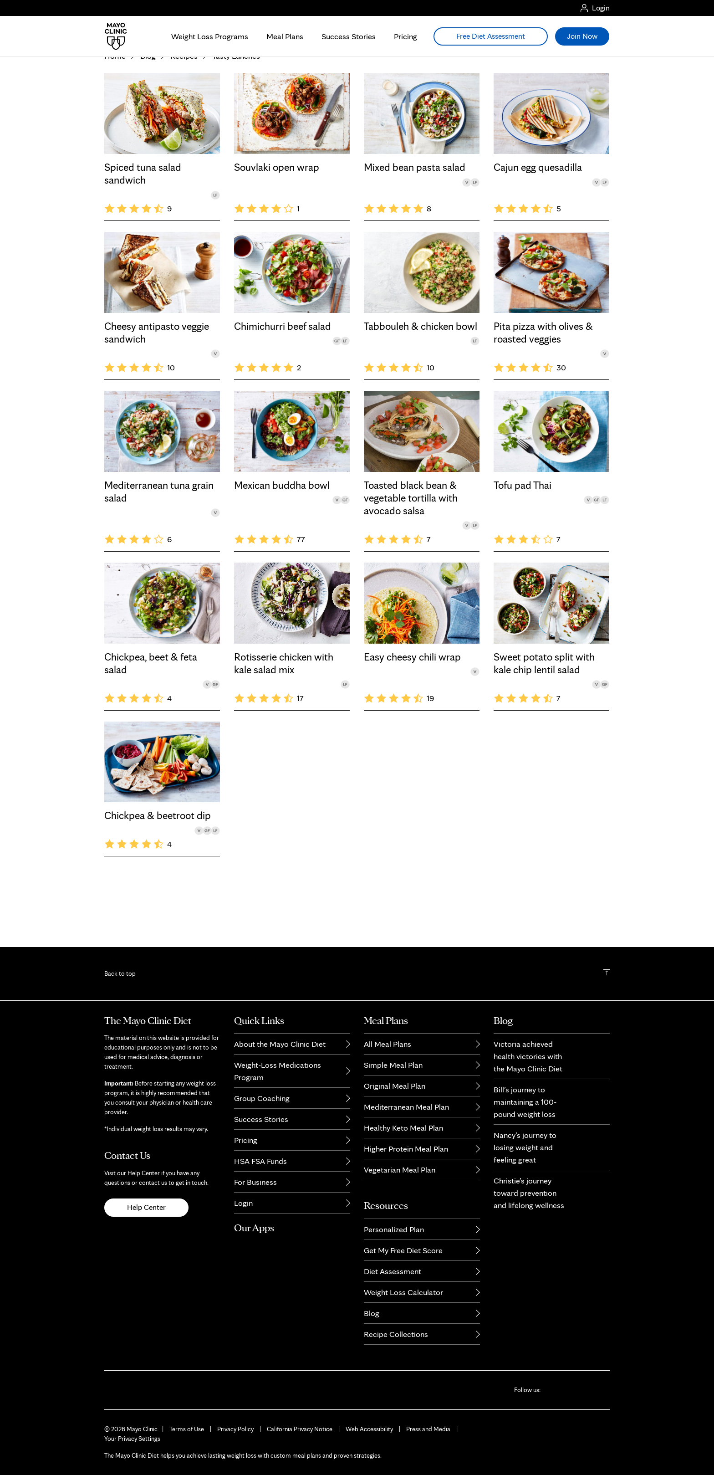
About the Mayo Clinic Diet (280, 1044)
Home (115, 113)
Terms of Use (186, 1429)
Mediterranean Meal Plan (406, 1106)
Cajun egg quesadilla (538, 224)
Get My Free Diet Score (403, 1250)
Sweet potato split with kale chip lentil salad (544, 720)
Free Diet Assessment (490, 36)
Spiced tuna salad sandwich (142, 230)
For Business (255, 1182)
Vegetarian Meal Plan (399, 1169)
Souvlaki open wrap (276, 224)
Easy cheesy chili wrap (412, 713)
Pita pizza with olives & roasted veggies (543, 389)
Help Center (146, 1207)
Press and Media (428, 1429)
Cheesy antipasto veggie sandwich (156, 389)
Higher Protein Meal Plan (406, 1148)
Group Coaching (262, 1098)
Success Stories (348, 36)
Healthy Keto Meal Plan (403, 1127)
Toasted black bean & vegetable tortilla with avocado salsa (411, 555)
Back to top (120, 973)
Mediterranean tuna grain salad (159, 548)
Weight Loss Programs (209, 36)
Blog (148, 113)
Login (243, 1203)
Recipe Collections (396, 1334)
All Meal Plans (387, 1044)
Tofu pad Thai (522, 542)
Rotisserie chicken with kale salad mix (283, 720)
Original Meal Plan (394, 1086)
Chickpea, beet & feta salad (150, 720)
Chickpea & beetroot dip (157, 872)
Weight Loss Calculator (403, 1292)
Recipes (184, 113)
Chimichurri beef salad (282, 383)
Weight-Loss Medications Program (277, 1071)
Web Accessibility (369, 1429)
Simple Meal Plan (393, 1065)
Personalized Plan (394, 1229)
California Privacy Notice (299, 1429)
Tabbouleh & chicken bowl (420, 383)
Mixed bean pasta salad (414, 224)
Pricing (405, 36)
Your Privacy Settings (132, 1438)
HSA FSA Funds (260, 1161)
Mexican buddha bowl (282, 542)
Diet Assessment (392, 1271)
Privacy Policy (235, 1429)
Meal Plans (284, 36)
